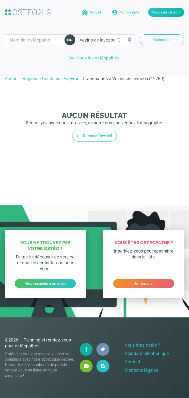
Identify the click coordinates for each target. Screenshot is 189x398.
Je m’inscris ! (144, 283)
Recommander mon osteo (45, 283)
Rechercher (162, 39)
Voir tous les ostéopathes (94, 57)
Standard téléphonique (147, 353)
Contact (132, 361)
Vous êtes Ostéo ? (166, 12)
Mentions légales (141, 370)
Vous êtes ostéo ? (142, 345)
